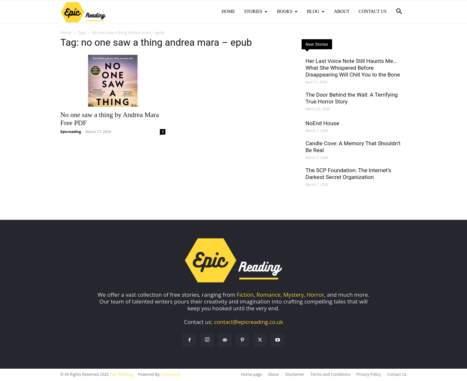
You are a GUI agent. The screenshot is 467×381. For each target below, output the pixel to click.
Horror (315, 295)
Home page (251, 375)
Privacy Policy (368, 375)
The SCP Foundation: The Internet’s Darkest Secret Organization (348, 174)
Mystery (293, 295)
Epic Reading (121, 375)
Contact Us (373, 11)
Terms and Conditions (330, 375)
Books (287, 11)
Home (228, 11)
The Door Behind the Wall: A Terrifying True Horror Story (351, 98)
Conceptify (171, 375)
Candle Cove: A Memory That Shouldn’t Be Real (353, 147)
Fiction (245, 295)
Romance (269, 295)
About (342, 11)
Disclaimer (294, 375)
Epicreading (70, 132)
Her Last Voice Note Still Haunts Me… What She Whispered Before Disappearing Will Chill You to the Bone (352, 68)
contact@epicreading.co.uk (248, 322)
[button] (399, 12)
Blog (316, 11)
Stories (256, 11)
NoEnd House (322, 124)
